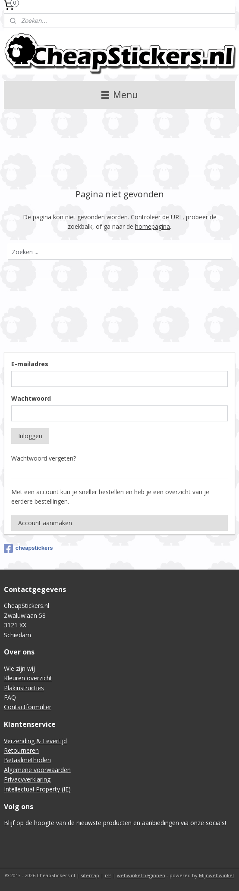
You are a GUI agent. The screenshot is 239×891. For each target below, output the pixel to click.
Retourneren (21, 750)
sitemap (90, 875)
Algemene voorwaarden (37, 770)
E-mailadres (29, 364)
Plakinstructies (24, 688)
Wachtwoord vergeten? (43, 458)
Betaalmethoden (27, 760)
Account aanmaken (45, 523)
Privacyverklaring (27, 779)
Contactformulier (27, 707)
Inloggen (30, 436)
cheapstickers (28, 548)
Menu (119, 95)
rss (108, 875)
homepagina (152, 226)
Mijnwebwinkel (216, 875)
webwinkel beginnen (141, 875)
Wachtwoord (31, 398)
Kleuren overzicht (28, 678)
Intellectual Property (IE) (37, 789)
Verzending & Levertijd (35, 741)
